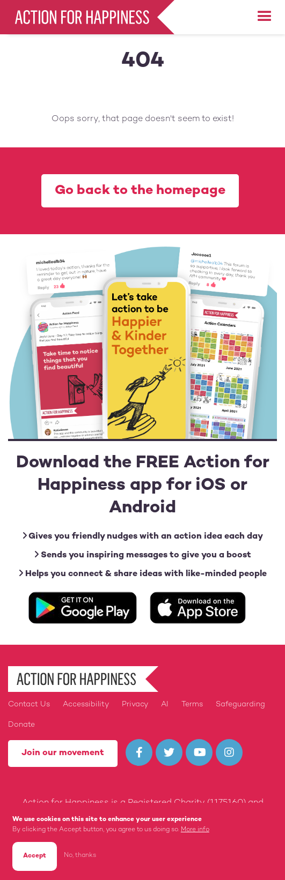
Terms (192, 704)
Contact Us (29, 704)
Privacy (135, 704)
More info (195, 829)
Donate (21, 725)
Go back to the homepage (140, 191)
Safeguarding (240, 704)
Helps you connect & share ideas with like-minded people (143, 574)
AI (165, 704)
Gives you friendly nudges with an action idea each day (143, 536)
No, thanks (80, 855)
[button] (264, 16)
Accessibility (86, 704)
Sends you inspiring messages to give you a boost (142, 555)
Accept (34, 856)
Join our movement (62, 753)
